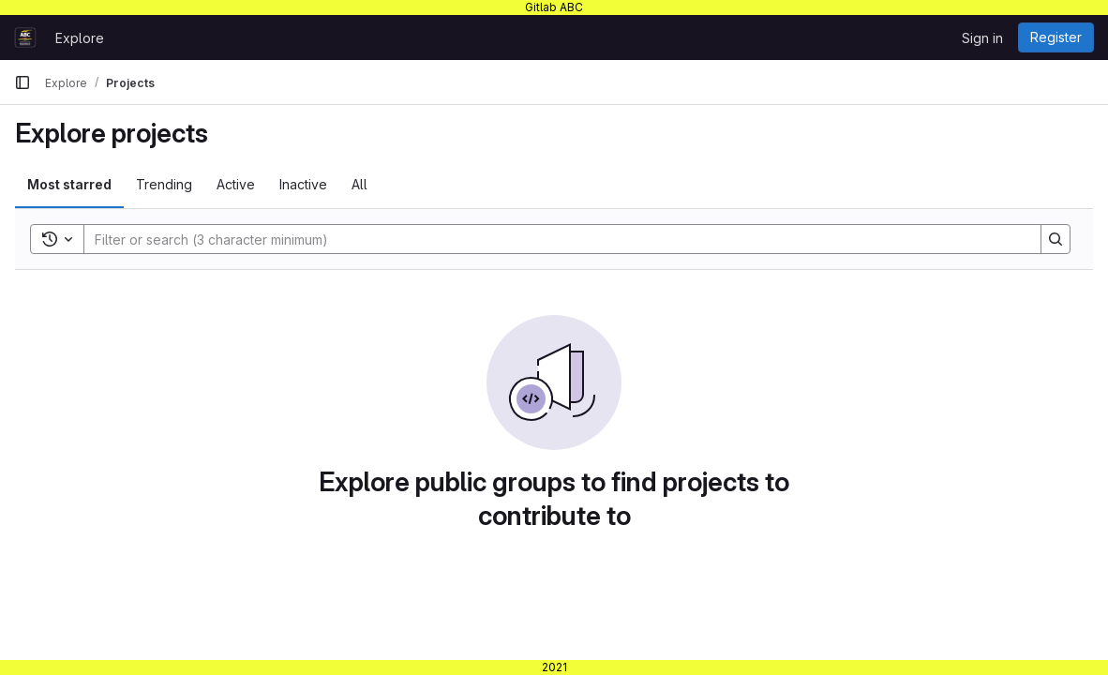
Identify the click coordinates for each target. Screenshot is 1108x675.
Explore (79, 38)
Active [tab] (236, 184)
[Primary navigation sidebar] (22, 83)
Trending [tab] (164, 184)
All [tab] (359, 184)
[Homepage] (25, 37)
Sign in (982, 38)
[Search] (553, 239)
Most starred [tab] (69, 184)
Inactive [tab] (303, 184)
